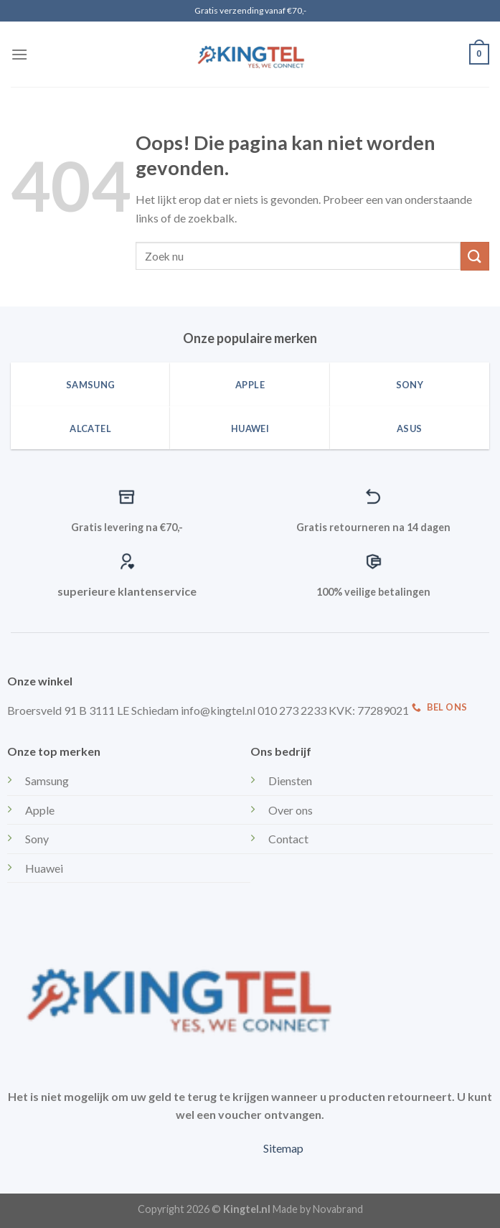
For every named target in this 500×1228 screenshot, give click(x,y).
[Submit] (475, 256)
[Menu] (19, 54)
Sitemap (283, 1148)
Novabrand (338, 1209)
